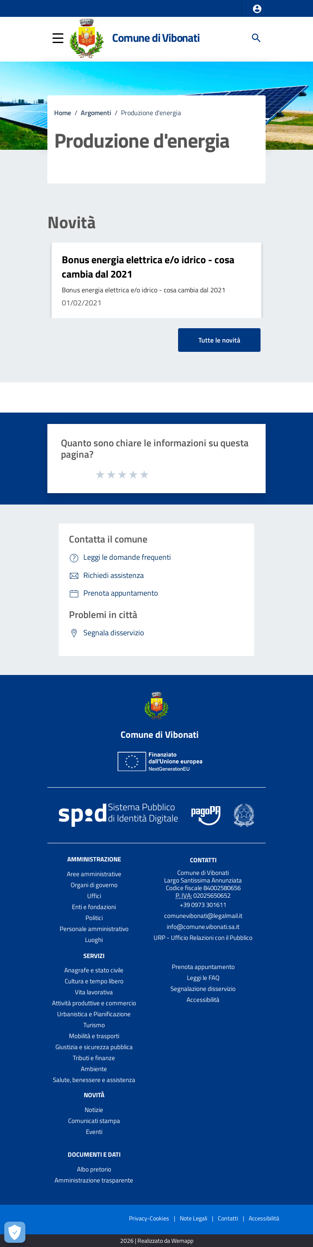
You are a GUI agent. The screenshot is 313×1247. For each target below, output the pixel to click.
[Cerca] (256, 38)
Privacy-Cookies (149, 1218)
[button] (257, 9)
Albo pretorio (94, 1169)
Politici (94, 918)
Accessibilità (203, 999)
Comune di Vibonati (155, 37)
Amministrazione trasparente (94, 1180)
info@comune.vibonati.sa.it (203, 926)
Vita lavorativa (94, 992)
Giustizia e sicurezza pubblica (94, 1047)
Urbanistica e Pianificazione (94, 1014)
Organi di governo (94, 885)
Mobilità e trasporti (94, 1036)
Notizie (94, 1110)
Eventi (94, 1131)
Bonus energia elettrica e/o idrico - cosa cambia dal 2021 (148, 266)
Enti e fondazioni (94, 907)
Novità (71, 222)
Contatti (203, 859)
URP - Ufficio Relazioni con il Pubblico (203, 937)
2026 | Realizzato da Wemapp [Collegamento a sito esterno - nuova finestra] (156, 1240)
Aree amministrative (94, 874)
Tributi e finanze (94, 1058)
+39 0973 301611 (203, 905)
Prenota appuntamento (203, 967)
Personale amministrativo (94, 929)
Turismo (94, 1025)
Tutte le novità (219, 340)
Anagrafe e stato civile (94, 970)
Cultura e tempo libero (94, 981)
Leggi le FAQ (203, 977)
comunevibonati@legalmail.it (203, 915)
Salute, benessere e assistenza (94, 1080)
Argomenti (96, 113)
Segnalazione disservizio (203, 988)
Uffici (94, 896)
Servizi (93, 955)
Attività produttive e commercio (94, 1003)
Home (62, 113)
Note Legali (193, 1218)
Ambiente (94, 1069)
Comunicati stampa (94, 1121)
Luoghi (94, 940)
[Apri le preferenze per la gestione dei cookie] (14, 1232)
